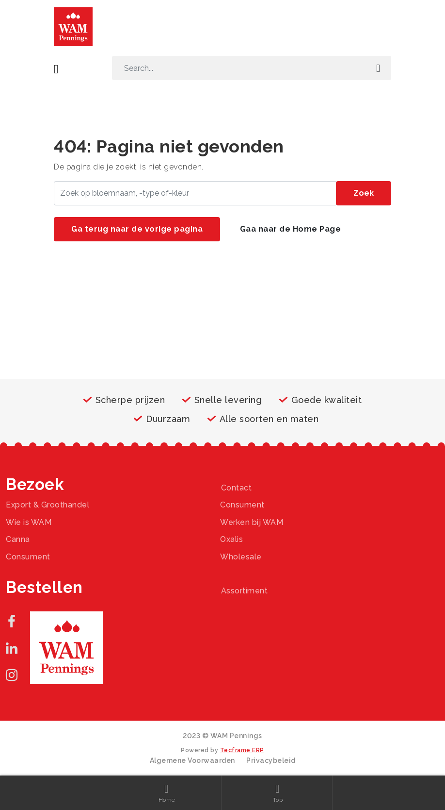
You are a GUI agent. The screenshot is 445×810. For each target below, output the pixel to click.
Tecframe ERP (242, 750)
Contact (236, 487)
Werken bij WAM (251, 522)
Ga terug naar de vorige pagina (137, 229)
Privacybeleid (271, 760)
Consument (242, 504)
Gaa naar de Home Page (290, 229)
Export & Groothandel (47, 504)
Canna (18, 539)
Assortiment (244, 590)
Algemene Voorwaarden (192, 760)
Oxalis (231, 539)
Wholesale (241, 556)
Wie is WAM (28, 522)
